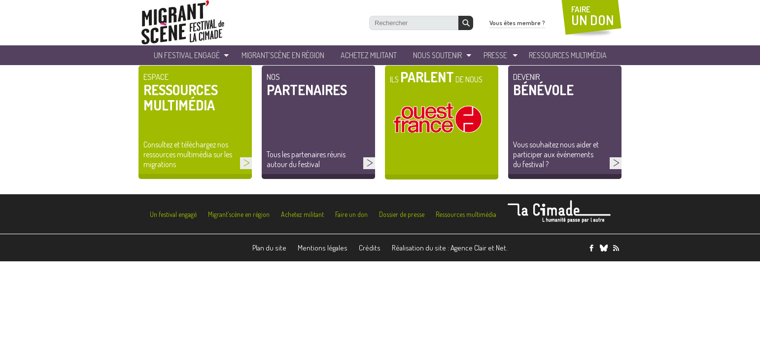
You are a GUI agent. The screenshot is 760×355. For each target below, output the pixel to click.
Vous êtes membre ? (517, 23)
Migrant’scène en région (239, 214)
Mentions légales (322, 247)
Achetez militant (369, 55)
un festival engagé (187, 55)
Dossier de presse (401, 214)
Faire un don (351, 214)
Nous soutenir (437, 55)
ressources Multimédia (568, 55)
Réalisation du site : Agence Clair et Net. (450, 247)
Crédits (369, 247)
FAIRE (592, 16)
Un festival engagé (173, 214)
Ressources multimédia (466, 214)
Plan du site (269, 247)
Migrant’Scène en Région (283, 55)
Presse (495, 55)
